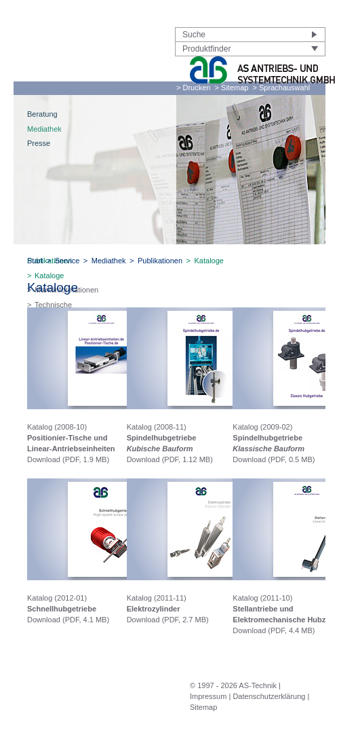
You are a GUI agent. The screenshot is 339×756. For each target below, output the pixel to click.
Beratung (42, 114)
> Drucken (193, 87)
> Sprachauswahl (282, 87)
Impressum (208, 696)
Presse (38, 143)
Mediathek (44, 129)
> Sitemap (232, 87)
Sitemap (203, 707)
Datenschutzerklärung (269, 696)
